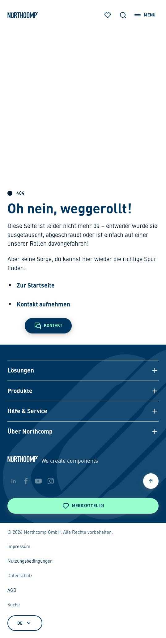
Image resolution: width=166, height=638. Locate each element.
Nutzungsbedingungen (30, 561)
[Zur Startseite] (22, 15)
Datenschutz (19, 576)
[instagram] (51, 481)
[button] (83, 370)
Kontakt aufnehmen (43, 304)
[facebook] (26, 481)
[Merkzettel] (107, 15)
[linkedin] (13, 481)
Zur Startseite (36, 285)
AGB (11, 590)
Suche (13, 605)
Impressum (18, 547)
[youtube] (38, 481)
